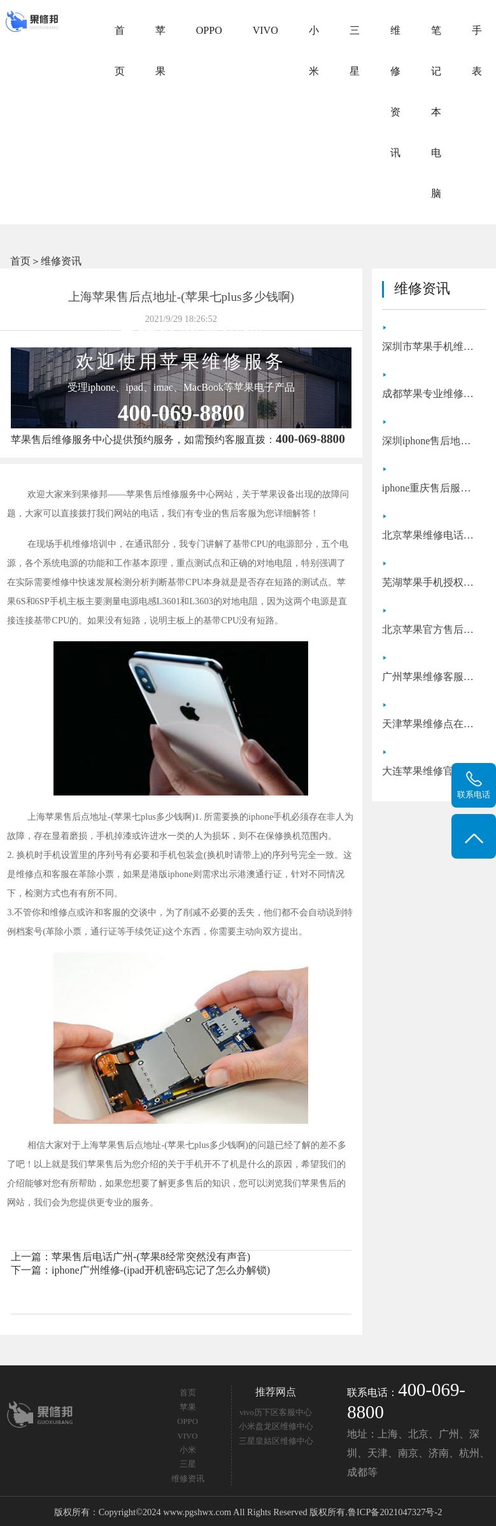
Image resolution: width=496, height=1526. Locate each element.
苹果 (160, 50)
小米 (314, 50)
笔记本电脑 (436, 112)
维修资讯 (395, 91)
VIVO (265, 30)
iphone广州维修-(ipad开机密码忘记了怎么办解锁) (161, 1270)
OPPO (209, 30)
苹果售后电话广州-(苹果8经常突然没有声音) (151, 1256)
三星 (355, 50)
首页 (120, 50)
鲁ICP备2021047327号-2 (395, 1512)
